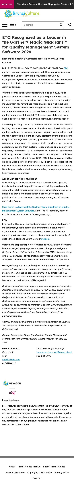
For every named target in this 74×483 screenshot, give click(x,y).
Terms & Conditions (15, 472)
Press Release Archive (29, 466)
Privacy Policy (61, 472)
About (12, 466)
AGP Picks (7, 4)
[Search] (40, 25)
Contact (37, 478)
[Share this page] (69, 24)
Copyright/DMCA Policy (39, 472)
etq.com (45, 239)
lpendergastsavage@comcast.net (54, 352)
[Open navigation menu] (9, 24)
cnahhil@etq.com (11, 359)
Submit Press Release (54, 466)
